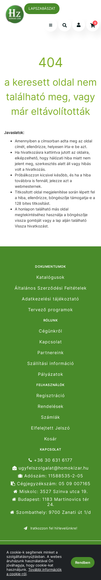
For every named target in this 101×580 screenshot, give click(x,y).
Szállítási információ (50, 363)
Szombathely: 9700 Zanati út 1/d (50, 512)
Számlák (50, 417)
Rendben (82, 562)
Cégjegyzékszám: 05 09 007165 (50, 483)
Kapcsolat (50, 341)
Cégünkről (50, 331)
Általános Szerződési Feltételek (51, 288)
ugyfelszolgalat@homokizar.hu (50, 468)
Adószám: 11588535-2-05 (50, 475)
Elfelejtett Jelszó (50, 428)
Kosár (50, 438)
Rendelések (51, 406)
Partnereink (50, 352)
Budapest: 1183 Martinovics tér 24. (50, 502)
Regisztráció (50, 395)
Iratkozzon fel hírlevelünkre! (50, 528)
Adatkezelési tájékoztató (50, 298)
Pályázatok (50, 374)
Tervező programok (50, 309)
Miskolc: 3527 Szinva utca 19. (50, 491)
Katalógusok (50, 277)
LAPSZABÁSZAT (42, 8)
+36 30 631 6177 (50, 460)
